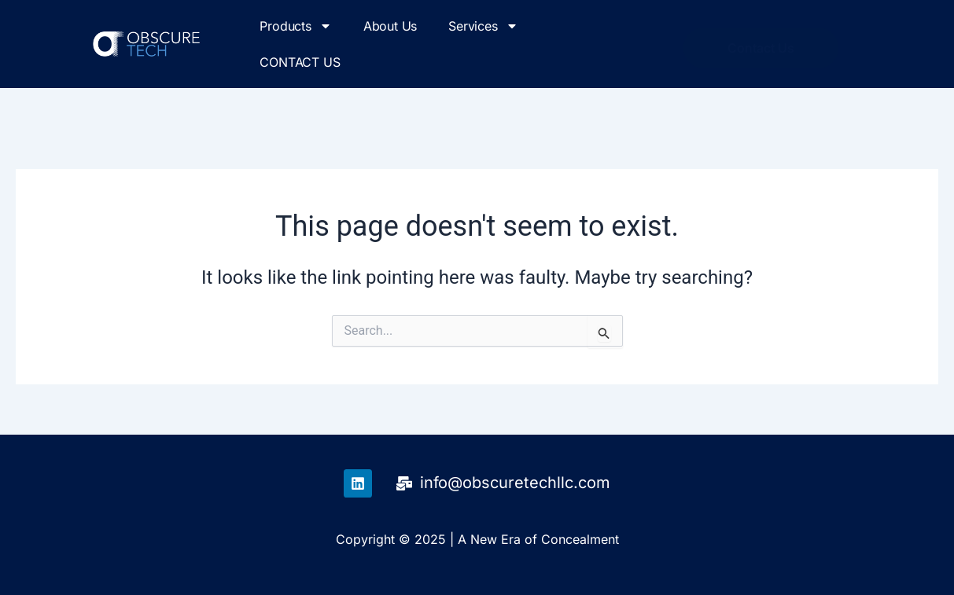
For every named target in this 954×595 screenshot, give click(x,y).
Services (483, 26)
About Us (390, 26)
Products (295, 26)
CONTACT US (300, 62)
